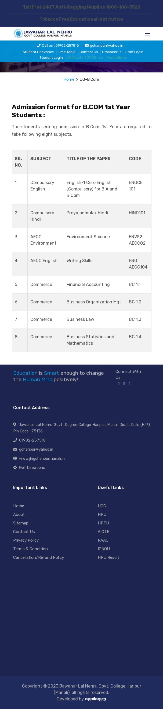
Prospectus (111, 52)
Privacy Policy (26, 540)
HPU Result (108, 557)
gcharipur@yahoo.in (104, 45)
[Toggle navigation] (147, 33)
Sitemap (20, 523)
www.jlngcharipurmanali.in (42, 458)
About (19, 514)
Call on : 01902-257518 (58, 45)
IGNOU (104, 548)
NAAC (103, 540)
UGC (102, 506)
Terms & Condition (30, 548)
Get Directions (32, 467)
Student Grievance (38, 52)
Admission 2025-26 (85, 58)
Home (68, 79)
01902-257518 (32, 440)
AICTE (103, 531)
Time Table (66, 52)
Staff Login (134, 52)
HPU (102, 514)
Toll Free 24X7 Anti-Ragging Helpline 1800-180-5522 (81, 7)
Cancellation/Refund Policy (38, 557)
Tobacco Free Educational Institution (81, 19)
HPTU (103, 523)
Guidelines (117, 58)
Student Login (51, 58)
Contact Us (88, 52)
